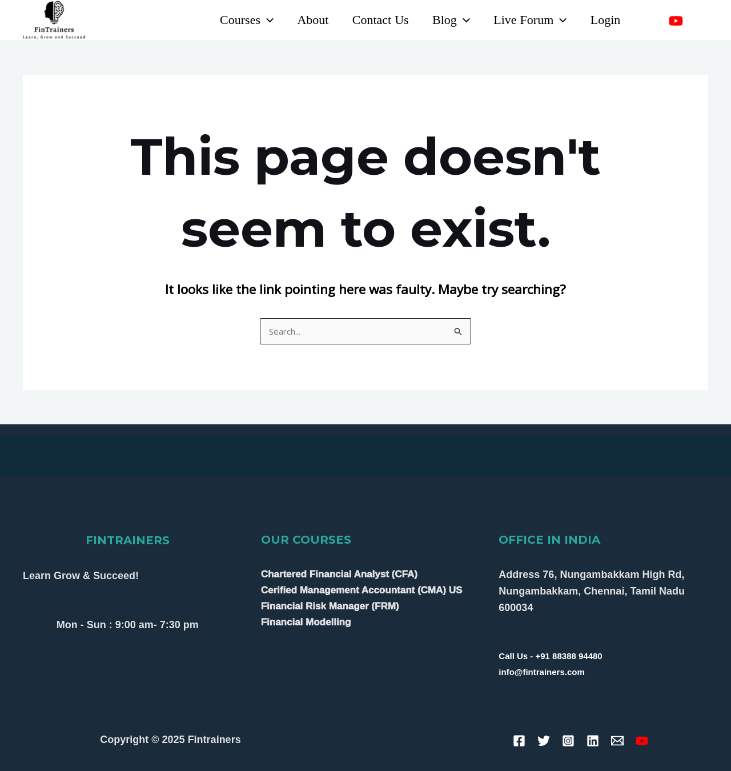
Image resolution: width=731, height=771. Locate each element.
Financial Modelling (306, 622)
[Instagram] (701, 21)
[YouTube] (676, 21)
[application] (258, 20)
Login (604, 20)
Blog (447, 20)
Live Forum (527, 20)
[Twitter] (543, 740)
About (306, 20)
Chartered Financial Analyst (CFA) (339, 574)
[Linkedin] (651, 21)
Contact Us (375, 20)
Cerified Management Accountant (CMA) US (362, 590)
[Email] (617, 740)
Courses (238, 20)
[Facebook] (519, 740)
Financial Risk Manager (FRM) (330, 606)
